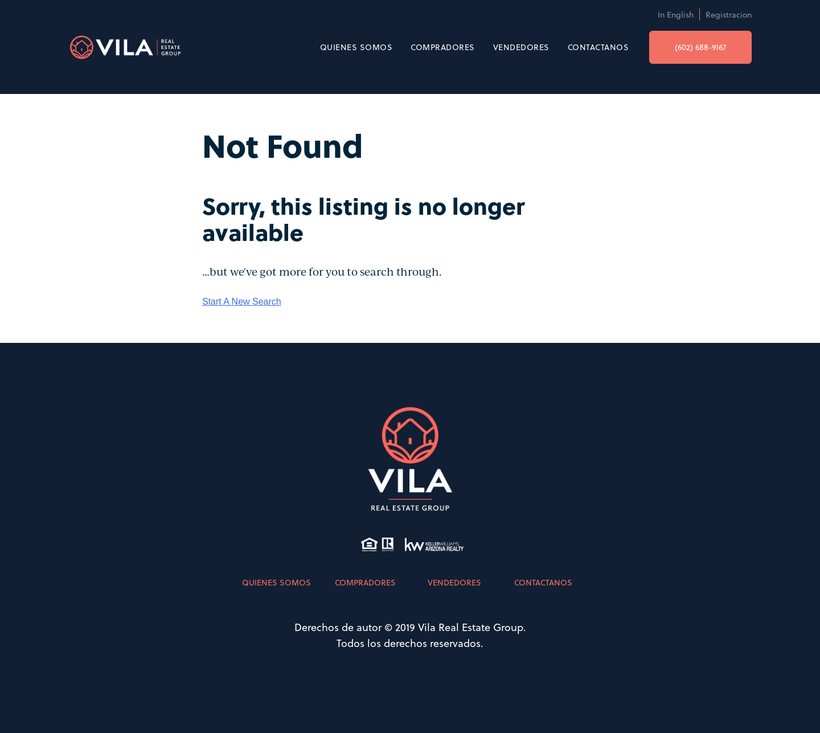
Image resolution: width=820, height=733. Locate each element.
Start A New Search (241, 301)
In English (676, 15)
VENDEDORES (521, 47)
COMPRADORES (443, 47)
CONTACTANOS (598, 47)
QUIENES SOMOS (356, 47)
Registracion (729, 15)
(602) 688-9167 (700, 47)
